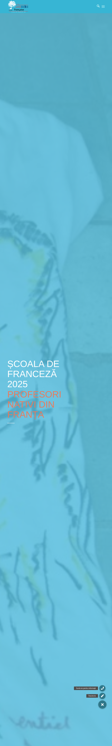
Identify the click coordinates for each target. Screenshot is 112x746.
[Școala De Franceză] (18, 6)
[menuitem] (97, 6)
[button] (102, 704)
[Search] (97, 6)
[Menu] (103, 7)
